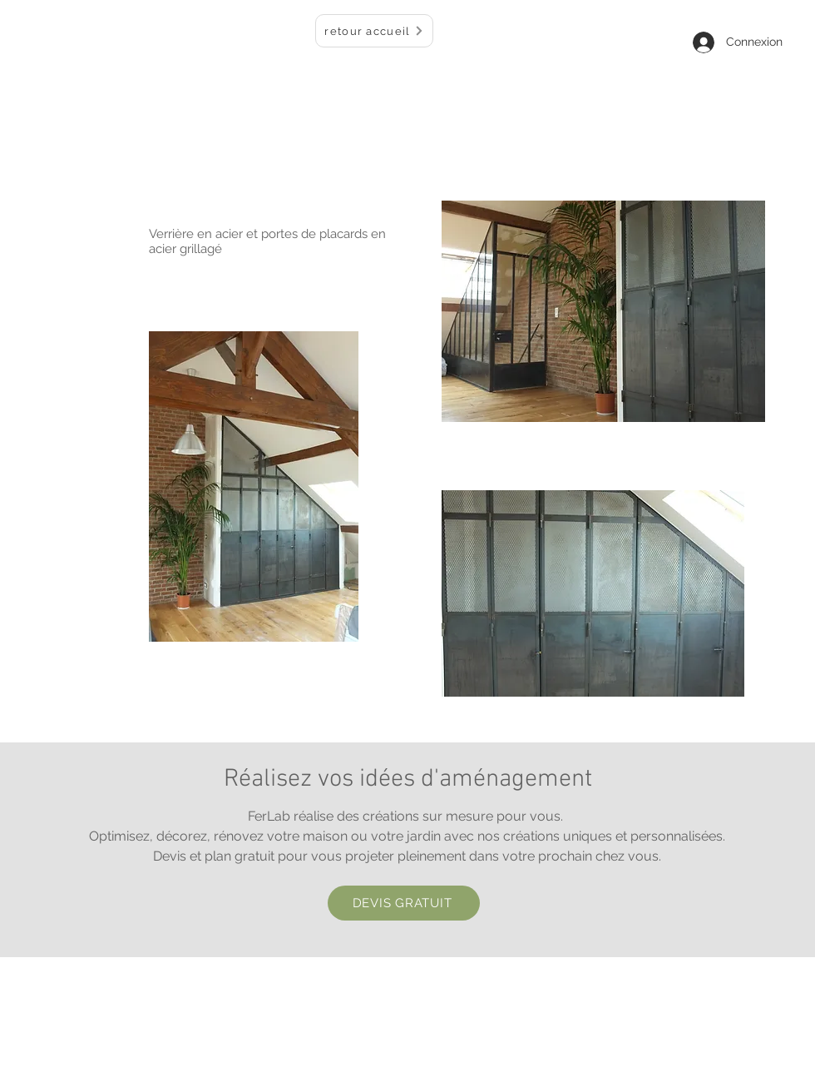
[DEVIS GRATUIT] (404, 903)
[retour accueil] (374, 30)
